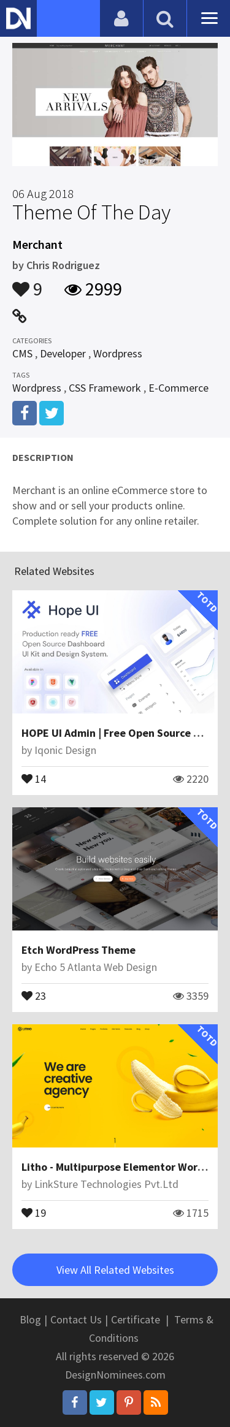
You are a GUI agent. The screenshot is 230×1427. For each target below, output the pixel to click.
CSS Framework (105, 388)
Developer (63, 353)
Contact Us (76, 1319)
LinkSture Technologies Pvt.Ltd (106, 1184)
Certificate (135, 1319)
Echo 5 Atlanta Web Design (95, 967)
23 (33, 995)
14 (33, 778)
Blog (30, 1319)
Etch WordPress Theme (78, 950)
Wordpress (117, 353)
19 (33, 1212)
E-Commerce (178, 388)
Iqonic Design (65, 750)
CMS (22, 353)
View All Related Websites (115, 1270)
